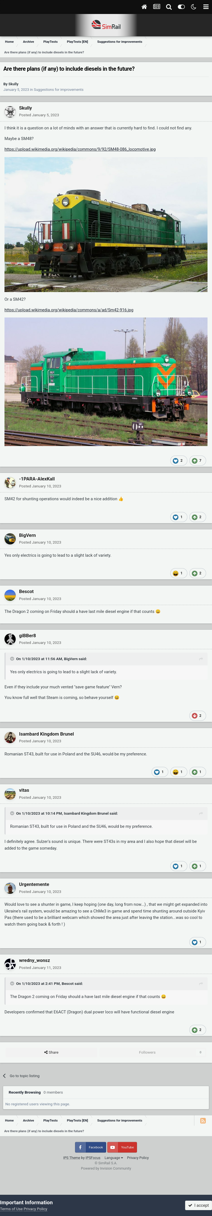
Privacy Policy (138, 1158)
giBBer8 (27, 635)
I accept (198, 1205)
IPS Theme (71, 1158)
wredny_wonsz (34, 960)
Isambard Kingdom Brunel (46, 734)
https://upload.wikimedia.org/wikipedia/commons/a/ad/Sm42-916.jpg (68, 309)
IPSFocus (93, 1158)
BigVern (27, 535)
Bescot (26, 591)
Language (113, 1158)
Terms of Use (11, 1208)
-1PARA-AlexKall (37, 479)
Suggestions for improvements (59, 89)
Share (51, 1052)
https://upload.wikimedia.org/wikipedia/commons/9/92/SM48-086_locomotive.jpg (80, 149)
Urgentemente (34, 884)
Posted (39, 115)
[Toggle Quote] (12, 658)
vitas (24, 790)
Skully (13, 84)
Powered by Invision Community (106, 1168)
